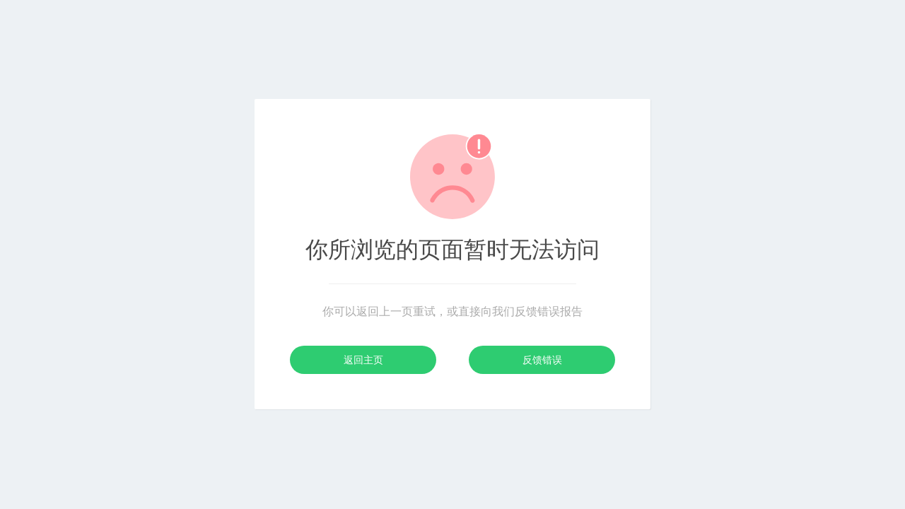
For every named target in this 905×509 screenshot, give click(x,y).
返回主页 (363, 359)
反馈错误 (542, 359)
